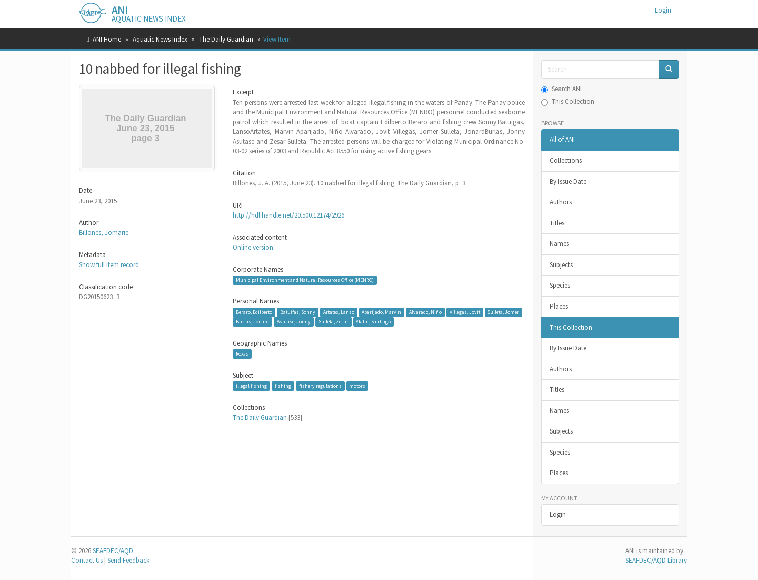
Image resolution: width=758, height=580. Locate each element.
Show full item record (109, 264)
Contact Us (87, 560)
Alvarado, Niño (425, 312)
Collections (566, 160)
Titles (557, 223)
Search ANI (561, 88)
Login (558, 514)
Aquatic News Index (160, 39)
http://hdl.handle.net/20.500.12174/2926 (288, 215)
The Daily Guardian (226, 39)
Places (559, 306)
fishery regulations (320, 385)
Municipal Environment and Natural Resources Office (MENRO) (305, 280)
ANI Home (107, 39)
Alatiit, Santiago (373, 321)
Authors (561, 202)
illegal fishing (251, 385)
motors (357, 385)
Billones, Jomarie (103, 232)
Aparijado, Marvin (381, 312)
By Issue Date (568, 181)
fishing (283, 385)
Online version (253, 247)
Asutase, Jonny (294, 321)
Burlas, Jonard (252, 321)
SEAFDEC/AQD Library (656, 560)
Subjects (561, 264)
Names (559, 243)
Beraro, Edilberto (254, 312)
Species (560, 285)
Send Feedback (128, 560)
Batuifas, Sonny (297, 312)
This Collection (567, 101)
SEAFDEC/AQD (113, 550)
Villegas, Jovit (465, 312)
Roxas (242, 353)
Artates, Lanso (338, 312)
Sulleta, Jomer (503, 312)
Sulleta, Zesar (333, 321)
